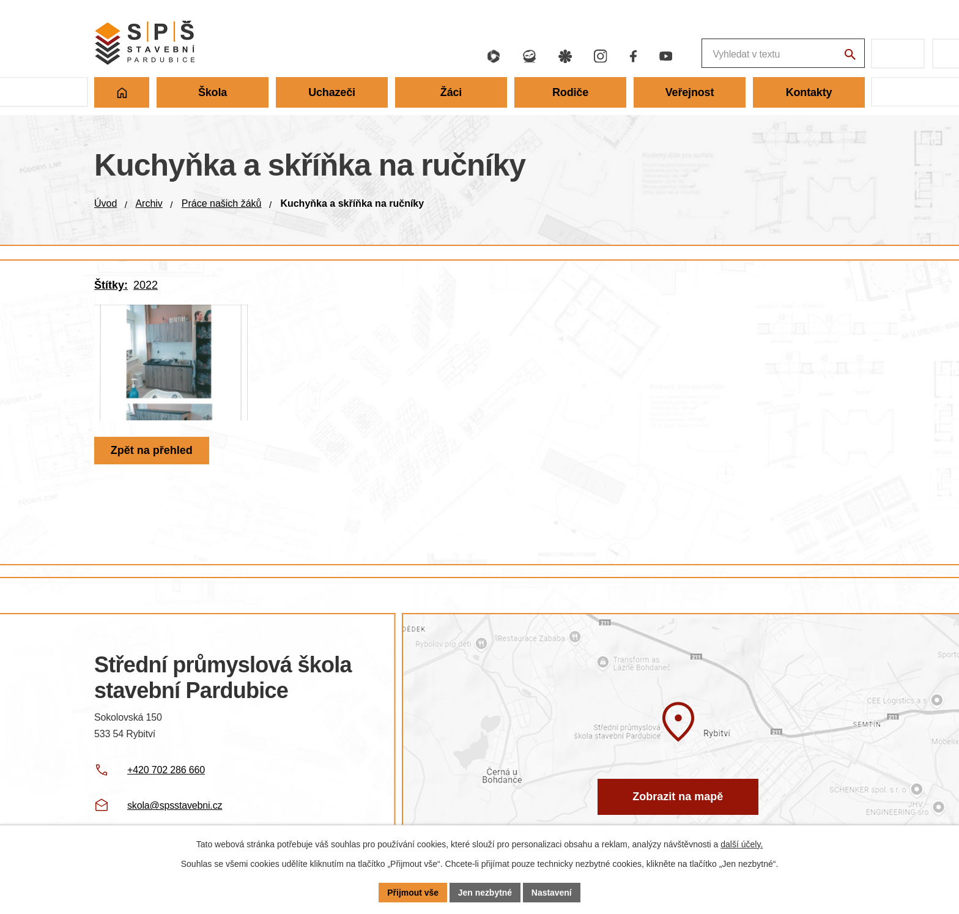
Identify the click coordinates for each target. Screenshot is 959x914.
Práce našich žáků (222, 203)
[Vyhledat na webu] (849, 55)
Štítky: (111, 285)
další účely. (741, 844)
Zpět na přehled (152, 457)
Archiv (148, 203)
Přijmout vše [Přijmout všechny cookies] (413, 892)
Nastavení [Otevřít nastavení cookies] (551, 892)
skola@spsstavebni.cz (174, 805)
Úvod (105, 203)
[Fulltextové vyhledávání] (718, 54)
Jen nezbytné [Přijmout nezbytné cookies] (485, 892)
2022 (145, 285)
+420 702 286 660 (166, 770)
